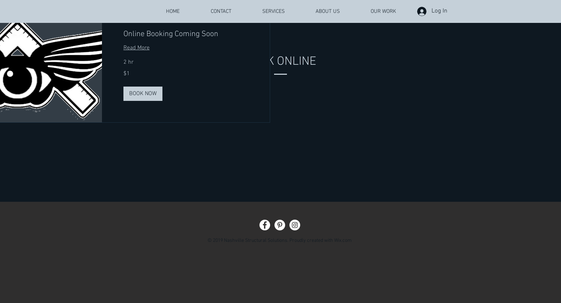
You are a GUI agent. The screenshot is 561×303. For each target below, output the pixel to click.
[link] (185, 34)
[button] (142, 94)
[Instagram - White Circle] (294, 225)
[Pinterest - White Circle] (279, 225)
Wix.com (343, 241)
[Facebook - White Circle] (264, 225)
